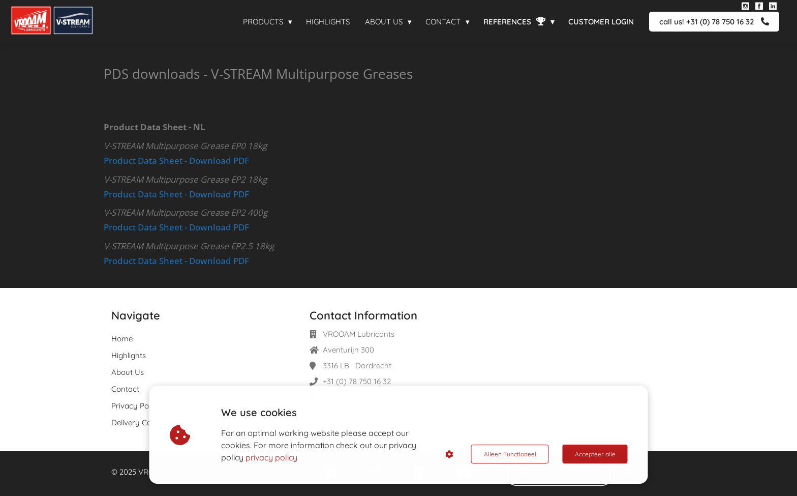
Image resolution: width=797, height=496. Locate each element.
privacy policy (271, 457)
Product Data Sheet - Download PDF (176, 160)
